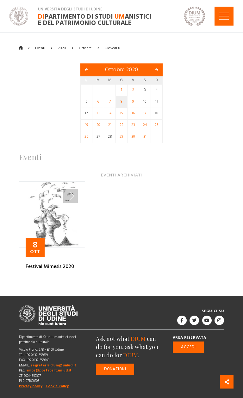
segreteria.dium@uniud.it (53, 365)
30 (133, 136)
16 (133, 113)
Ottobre (85, 47)
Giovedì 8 (112, 47)
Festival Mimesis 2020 (50, 266)
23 (133, 125)
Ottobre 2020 (121, 70)
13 (98, 113)
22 (121, 125)
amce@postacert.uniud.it (49, 370)
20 (98, 125)
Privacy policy (30, 386)
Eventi (40, 47)
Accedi (188, 346)
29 (121, 136)
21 (109, 125)
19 (86, 125)
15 (121, 113)
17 (144, 113)
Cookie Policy (57, 386)
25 (156, 125)
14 (109, 113)
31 (144, 136)
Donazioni (115, 368)
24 (145, 125)
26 (86, 136)
